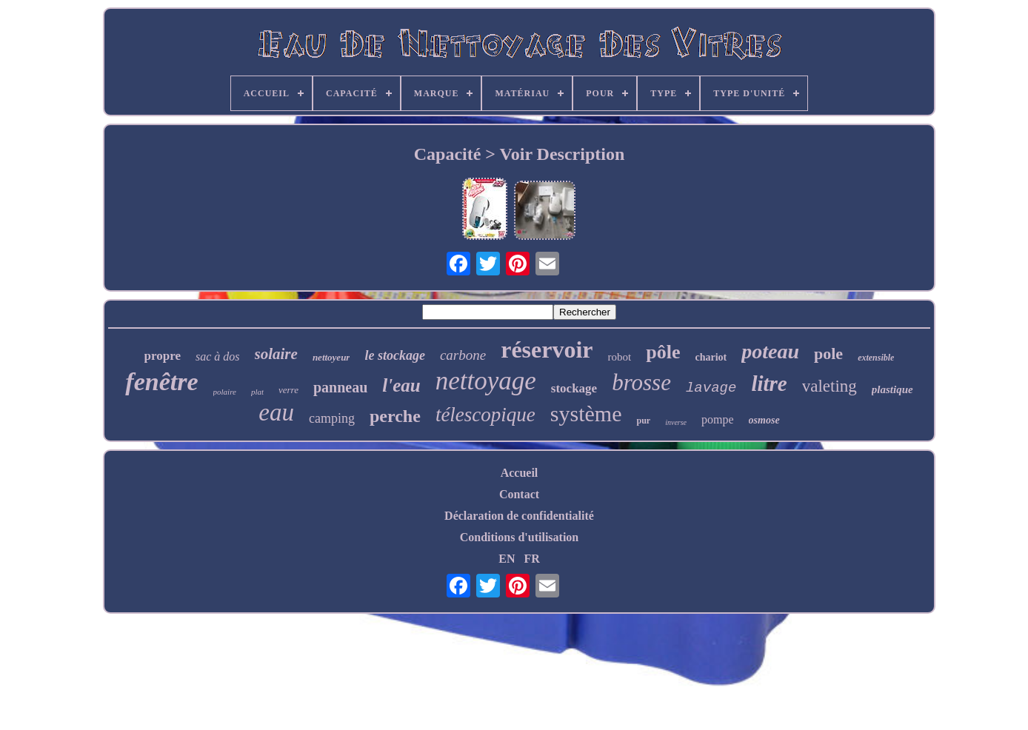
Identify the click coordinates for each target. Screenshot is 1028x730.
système (586, 413)
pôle (663, 352)
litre (769, 383)
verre (288, 389)
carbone (463, 355)
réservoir (547, 349)
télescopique (485, 414)
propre (162, 356)
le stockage (394, 355)
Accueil (519, 472)
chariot (711, 357)
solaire (276, 354)
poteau (770, 351)
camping (332, 418)
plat (257, 391)
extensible (876, 357)
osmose (764, 420)
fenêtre (161, 381)
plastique (892, 389)
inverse (676, 422)
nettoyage (485, 380)
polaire (224, 391)
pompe (717, 419)
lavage (711, 388)
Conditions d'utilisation (519, 537)
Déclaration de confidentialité (519, 515)
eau (276, 412)
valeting (829, 386)
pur (643, 420)
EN (506, 558)
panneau (340, 387)
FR (531, 558)
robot (620, 357)
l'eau (401, 385)
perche (395, 416)
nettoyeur (331, 357)
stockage (574, 388)
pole (828, 353)
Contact (519, 494)
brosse (641, 382)
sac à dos (218, 356)
